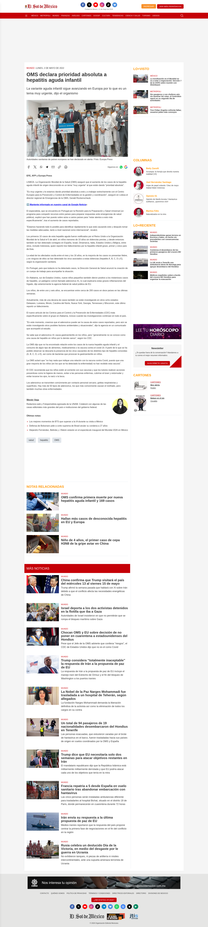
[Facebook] (83, 4)
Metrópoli (45, 16)
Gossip (96, 16)
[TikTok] (108, 4)
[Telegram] (104, 906)
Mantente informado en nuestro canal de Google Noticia (57, 204)
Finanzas (65, 16)
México (34, 16)
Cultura (106, 16)
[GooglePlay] (135, 906)
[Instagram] (102, 4)
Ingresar (149, 6)
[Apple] (129, 906)
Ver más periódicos (170, 6)
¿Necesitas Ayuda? (104, 900)
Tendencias (117, 16)
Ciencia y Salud (132, 16)
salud (31, 440)
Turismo (146, 16)
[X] (89, 4)
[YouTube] (95, 4)
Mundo (56, 16)
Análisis (76, 16)
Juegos (155, 16)
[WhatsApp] (116, 906)
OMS (56, 440)
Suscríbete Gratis (157, 363)
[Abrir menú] (26, 15)
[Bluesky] (114, 4)
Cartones (86, 16)
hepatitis (44, 440)
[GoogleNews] (123, 906)
